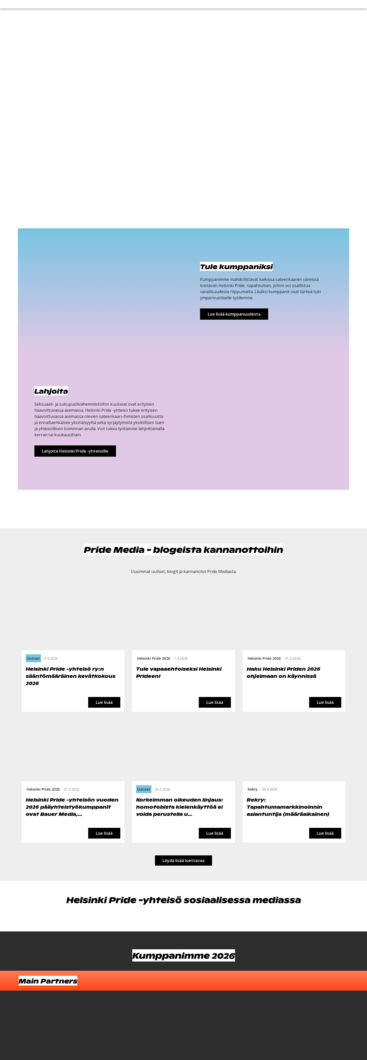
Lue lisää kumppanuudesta (234, 314)
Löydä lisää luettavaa (183, 860)
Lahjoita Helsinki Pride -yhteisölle (75, 451)
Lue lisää (104, 702)
